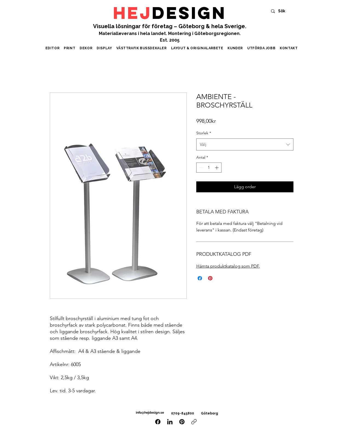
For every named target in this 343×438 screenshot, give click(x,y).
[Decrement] (200, 167)
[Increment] (217, 167)
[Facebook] (157, 421)
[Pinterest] (182, 421)
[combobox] (244, 144)
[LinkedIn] (169, 421)
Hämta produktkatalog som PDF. (228, 266)
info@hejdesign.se (149, 412)
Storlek (203, 132)
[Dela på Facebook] (200, 278)
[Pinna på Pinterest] (210, 278)
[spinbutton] (209, 167)
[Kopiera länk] (194, 421)
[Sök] (284, 11)
